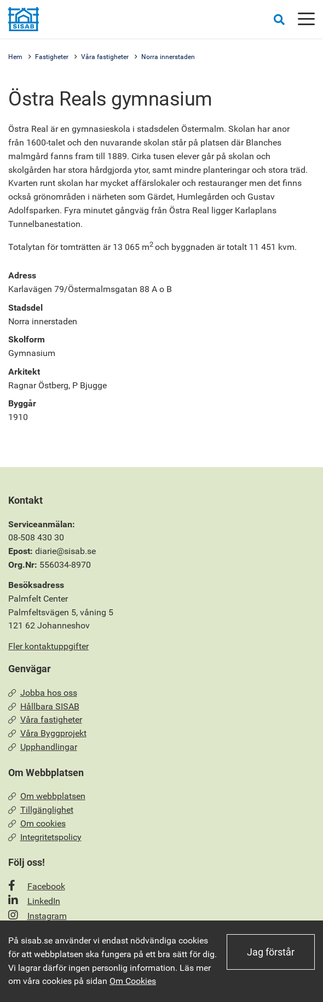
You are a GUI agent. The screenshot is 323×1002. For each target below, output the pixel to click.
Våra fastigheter (105, 57)
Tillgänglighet (40, 810)
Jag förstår (271, 952)
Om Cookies (132, 981)
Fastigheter (51, 57)
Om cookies (37, 823)
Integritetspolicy (45, 837)
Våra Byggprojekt (47, 733)
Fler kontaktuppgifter (48, 646)
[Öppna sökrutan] (279, 19)
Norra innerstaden (168, 57)
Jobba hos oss (42, 693)
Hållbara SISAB (43, 706)
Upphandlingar (42, 747)
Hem (15, 57)
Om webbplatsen (46, 796)
